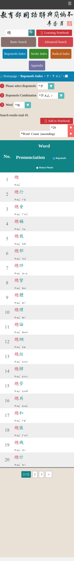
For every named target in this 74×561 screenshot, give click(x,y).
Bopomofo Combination (35, 95)
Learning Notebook (56, 32)
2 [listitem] (35, 474)
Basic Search (18, 42)
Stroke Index (39, 53)
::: (1, 76)
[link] (47, 134)
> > (34, 76)
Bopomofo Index (15, 53)
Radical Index (61, 53)
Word (18, 105)
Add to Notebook (59, 121)
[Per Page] (62, 127)
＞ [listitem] (48, 474)
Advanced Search (55, 42)
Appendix (37, 65)
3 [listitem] (41, 474)
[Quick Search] (17, 33)
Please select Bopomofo (30, 86)
